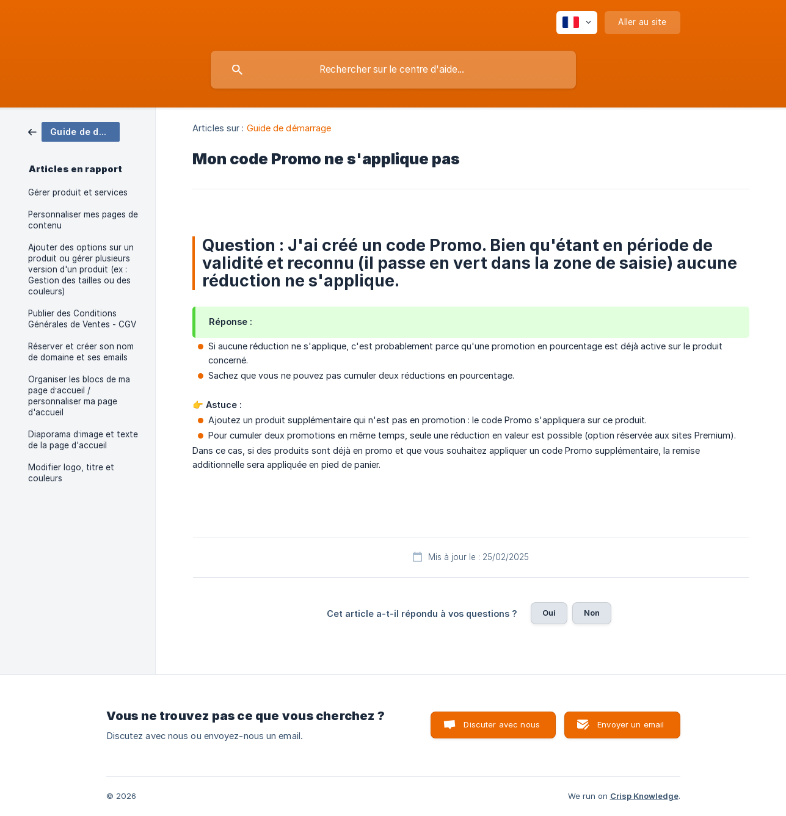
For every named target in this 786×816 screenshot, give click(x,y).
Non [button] (592, 612)
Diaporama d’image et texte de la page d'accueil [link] (83, 439)
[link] (74, 131)
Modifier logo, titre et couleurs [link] (71, 472)
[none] (576, 22)
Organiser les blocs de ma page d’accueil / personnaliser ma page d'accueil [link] (79, 395)
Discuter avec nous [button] (502, 724)
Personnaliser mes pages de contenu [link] (83, 219)
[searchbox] (393, 70)
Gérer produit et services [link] (78, 192)
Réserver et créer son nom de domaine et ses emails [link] (81, 351)
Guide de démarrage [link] (289, 128)
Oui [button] (549, 612)
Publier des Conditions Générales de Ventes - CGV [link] (82, 318)
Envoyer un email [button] (630, 724)
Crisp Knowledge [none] (644, 796)
